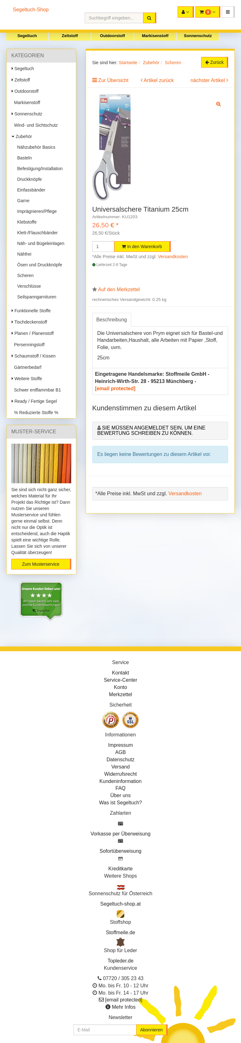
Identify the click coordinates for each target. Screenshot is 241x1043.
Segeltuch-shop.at (120, 904)
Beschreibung (111, 319)
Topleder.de (121, 960)
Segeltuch (27, 35)
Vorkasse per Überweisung (120, 833)
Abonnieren (151, 1029)
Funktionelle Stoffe (31, 310)
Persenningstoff (28, 344)
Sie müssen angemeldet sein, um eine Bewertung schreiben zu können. (151, 430)
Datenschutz (121, 759)
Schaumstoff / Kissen (34, 355)
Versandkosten (173, 256)
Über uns (120, 795)
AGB (120, 752)
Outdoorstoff (112, 35)
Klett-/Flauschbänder (36, 232)
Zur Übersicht (113, 80)
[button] (228, 12)
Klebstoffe (26, 222)
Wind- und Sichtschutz (35, 125)
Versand (120, 766)
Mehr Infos (124, 1007)
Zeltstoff (70, 35)
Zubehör (22, 136)
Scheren (24, 275)
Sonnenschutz (198, 35)
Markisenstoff (155, 35)
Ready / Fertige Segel (34, 401)
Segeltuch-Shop (31, 9)
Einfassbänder (30, 189)
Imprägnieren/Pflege (36, 211)
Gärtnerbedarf (26, 367)
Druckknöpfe (28, 179)
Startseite (128, 62)
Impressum (120, 745)
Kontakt (120, 672)
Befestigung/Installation (39, 168)
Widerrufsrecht (120, 774)
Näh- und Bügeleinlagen (39, 243)
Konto (120, 687)
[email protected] (115, 388)
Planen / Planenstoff (33, 333)
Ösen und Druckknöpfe (38, 264)
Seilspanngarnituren (35, 296)
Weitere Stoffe (27, 378)
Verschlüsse (28, 286)
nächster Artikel (208, 80)
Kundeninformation (120, 781)
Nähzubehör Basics (35, 147)
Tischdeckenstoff (29, 322)
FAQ (120, 788)
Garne (22, 200)
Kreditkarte (120, 868)
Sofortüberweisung (120, 851)
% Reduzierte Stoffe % (35, 412)
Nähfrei (23, 254)
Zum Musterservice (40, 564)
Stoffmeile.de (120, 932)
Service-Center (120, 680)
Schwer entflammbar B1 (36, 389)
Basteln (23, 157)
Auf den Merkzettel (119, 289)
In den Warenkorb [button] (142, 246)
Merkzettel (120, 694)
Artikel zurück (159, 80)
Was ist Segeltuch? (120, 802)
